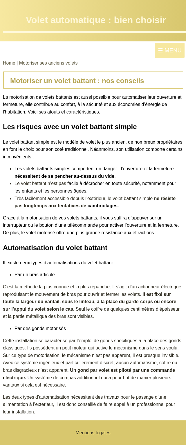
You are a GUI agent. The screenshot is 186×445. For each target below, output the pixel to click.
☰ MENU (170, 50)
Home (10, 63)
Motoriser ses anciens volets (48, 63)
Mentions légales (92, 432)
